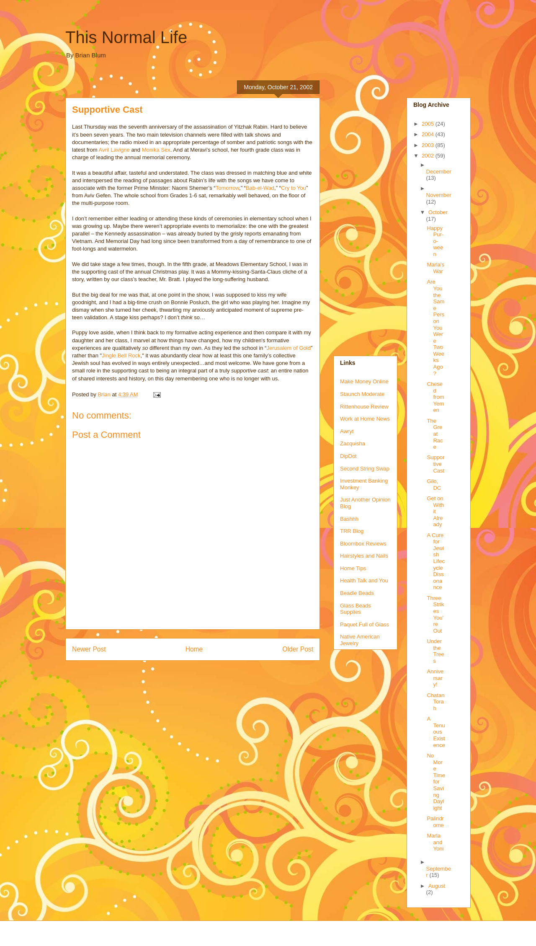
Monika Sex (156, 150)
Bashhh (349, 519)
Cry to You (293, 188)
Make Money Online (364, 381)
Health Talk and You (364, 580)
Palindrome (435, 821)
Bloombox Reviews (363, 543)
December (438, 171)
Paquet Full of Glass (364, 624)
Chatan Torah (435, 701)
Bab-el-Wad (260, 188)
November (438, 195)
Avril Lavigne (114, 150)
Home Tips (353, 568)
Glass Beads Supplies (355, 608)
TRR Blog (351, 531)
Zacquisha (352, 443)
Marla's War (435, 267)
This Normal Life (126, 37)
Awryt (346, 431)
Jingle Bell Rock (121, 355)
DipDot (348, 456)
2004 (429, 134)
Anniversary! (435, 678)
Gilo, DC (434, 484)
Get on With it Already (435, 511)
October (438, 212)
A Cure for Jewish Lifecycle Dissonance (435, 561)
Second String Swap (364, 468)
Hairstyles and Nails (364, 556)
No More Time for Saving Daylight (436, 781)
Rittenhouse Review (364, 406)
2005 (429, 124)
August (436, 886)
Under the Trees (435, 651)
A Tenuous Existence (436, 732)
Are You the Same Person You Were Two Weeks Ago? (435, 327)
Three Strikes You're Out (435, 614)
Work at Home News (365, 419)
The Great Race (435, 434)
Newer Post (89, 649)
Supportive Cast (435, 463)
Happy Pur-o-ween (435, 241)
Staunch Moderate (362, 394)
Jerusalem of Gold (288, 348)
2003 (429, 145)
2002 (429, 155)
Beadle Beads (357, 593)
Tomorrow (227, 188)
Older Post (297, 649)
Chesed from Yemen (435, 397)
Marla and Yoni (435, 842)
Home (194, 649)
